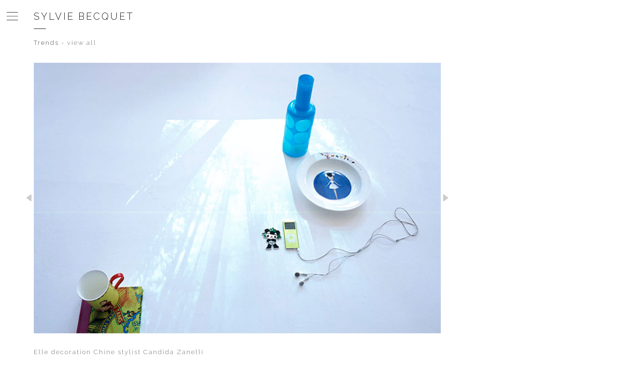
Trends (46, 42)
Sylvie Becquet (84, 16)
